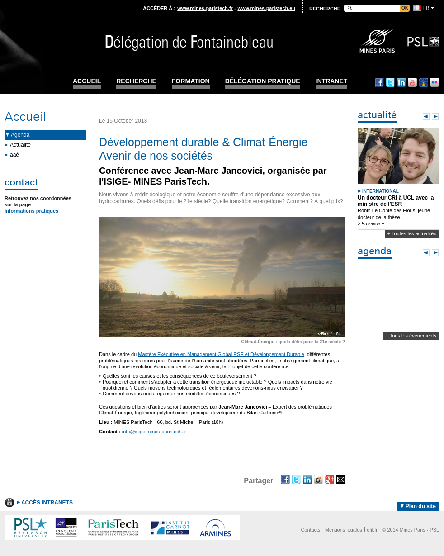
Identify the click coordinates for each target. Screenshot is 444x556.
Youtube (412, 82)
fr (426, 7)
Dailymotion (423, 82)
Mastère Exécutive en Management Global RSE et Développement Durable (221, 354)
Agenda (20, 135)
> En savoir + (371, 223)
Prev (426, 116)
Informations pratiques (31, 211)
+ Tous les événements (410, 335)
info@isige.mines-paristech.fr (154, 431)
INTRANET (332, 81)
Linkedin (401, 82)
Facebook (379, 82)
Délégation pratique (262, 81)
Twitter (390, 82)
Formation (191, 81)
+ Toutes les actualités (411, 233)
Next (435, 116)
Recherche (136, 81)
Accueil (87, 81)
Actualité (20, 145)
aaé (14, 155)
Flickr (434, 82)
